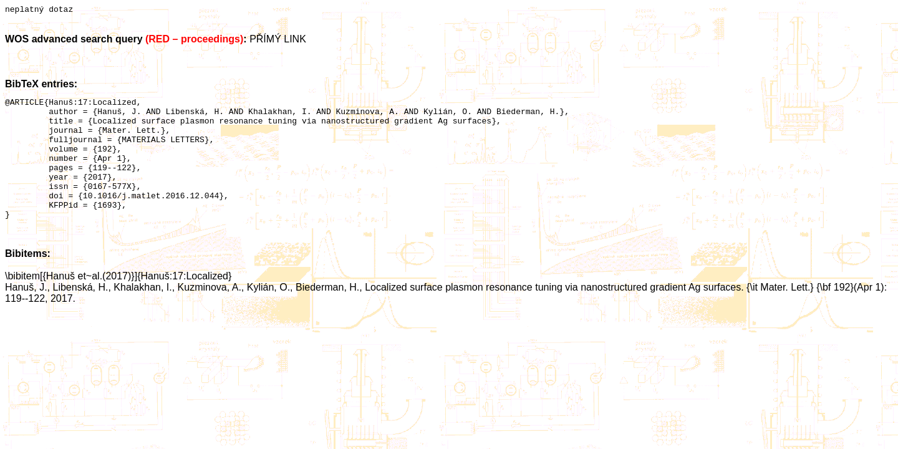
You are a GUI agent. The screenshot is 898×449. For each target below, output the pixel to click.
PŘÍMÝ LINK (277, 41)
